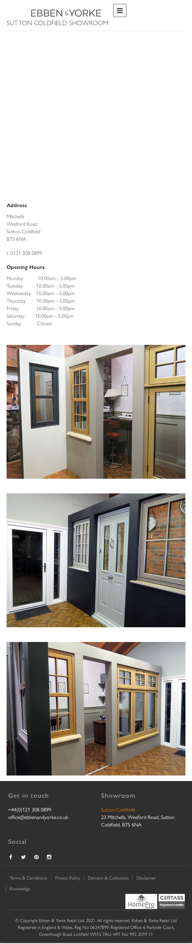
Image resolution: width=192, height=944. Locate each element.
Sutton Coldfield (118, 809)
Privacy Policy (67, 877)
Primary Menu (119, 10)
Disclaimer (146, 877)
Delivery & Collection (108, 877)
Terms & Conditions (28, 877)
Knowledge (20, 888)
